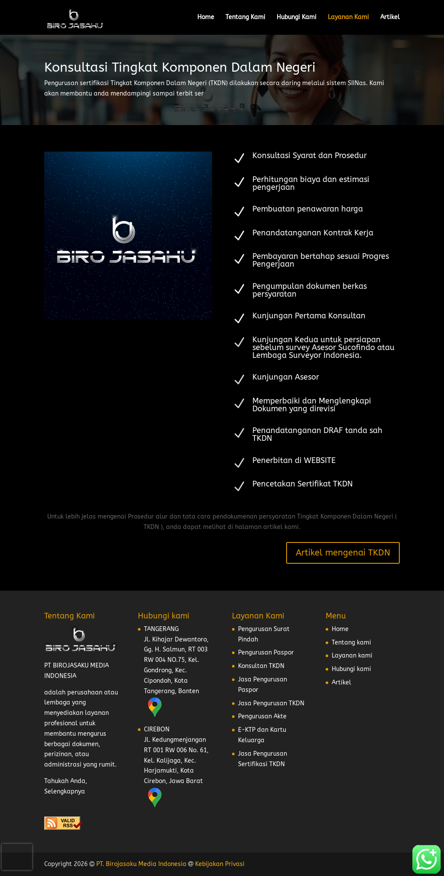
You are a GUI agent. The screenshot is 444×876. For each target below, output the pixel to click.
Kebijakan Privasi (220, 864)
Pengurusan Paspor (266, 652)
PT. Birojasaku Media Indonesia (141, 864)
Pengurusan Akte (262, 716)
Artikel (390, 17)
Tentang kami (351, 642)
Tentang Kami (245, 17)
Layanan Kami (348, 17)
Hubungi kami (351, 669)
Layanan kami (352, 655)
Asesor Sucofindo (343, 347)
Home (205, 17)
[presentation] (17, 857)
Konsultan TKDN (261, 666)
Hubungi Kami (297, 17)
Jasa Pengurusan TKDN (271, 703)
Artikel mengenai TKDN (343, 553)
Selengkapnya (64, 791)
